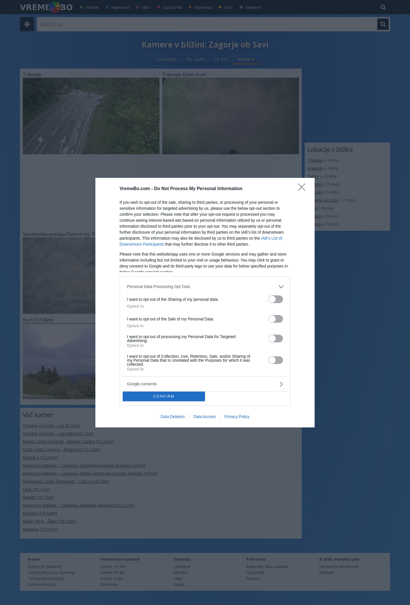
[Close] (303, 189)
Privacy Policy (237, 416)
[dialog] (205, 302)
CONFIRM (164, 396)
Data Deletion (173, 416)
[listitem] (205, 287)
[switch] (275, 299)
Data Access (205, 416)
